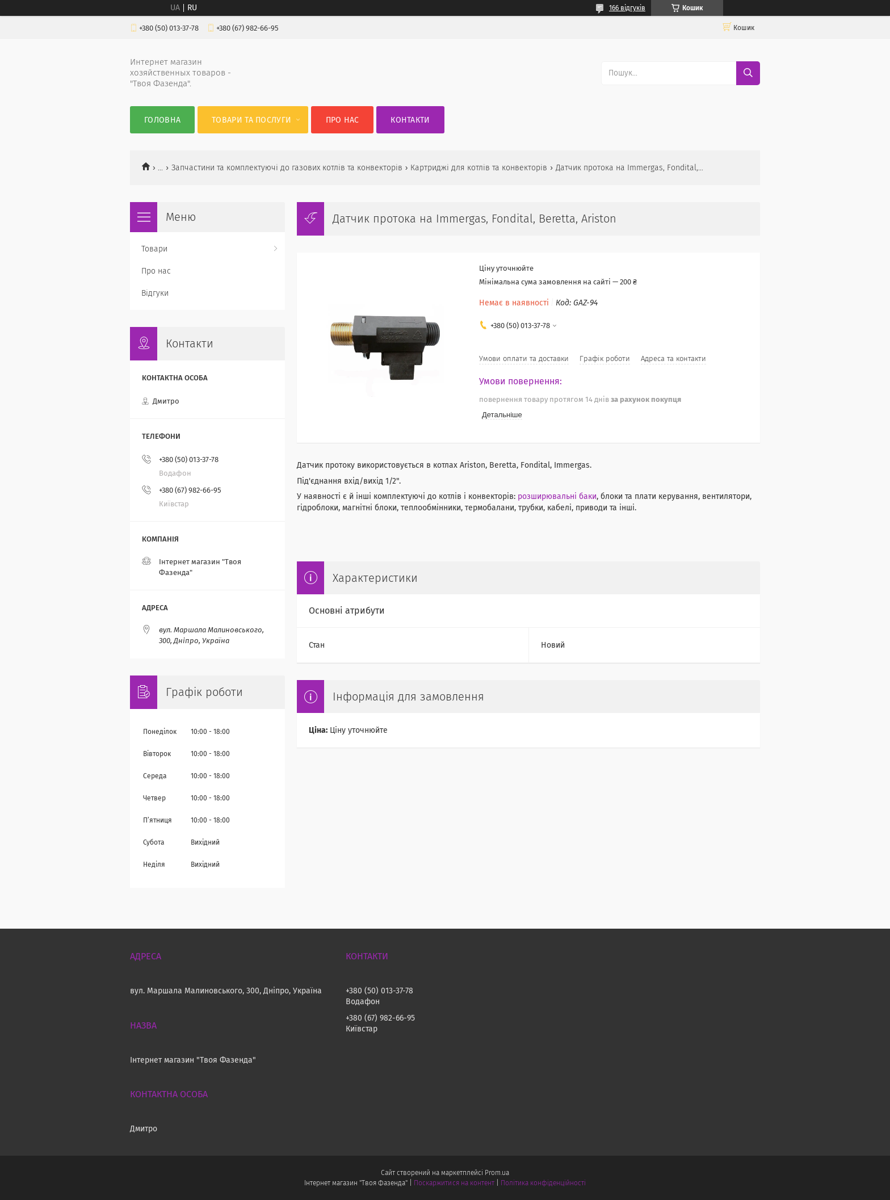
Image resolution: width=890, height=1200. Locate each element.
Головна (162, 120)
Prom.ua (497, 1173)
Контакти (410, 120)
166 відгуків (627, 8)
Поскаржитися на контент (454, 1183)
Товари (154, 249)
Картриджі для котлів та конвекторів (478, 168)
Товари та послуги (251, 120)
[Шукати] (748, 73)
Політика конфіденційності (543, 1183)
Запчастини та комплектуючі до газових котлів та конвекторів (286, 168)
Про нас (342, 120)
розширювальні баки (557, 496)
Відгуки (155, 293)
